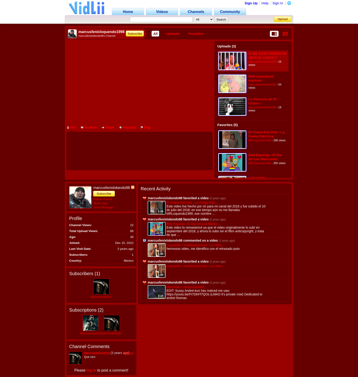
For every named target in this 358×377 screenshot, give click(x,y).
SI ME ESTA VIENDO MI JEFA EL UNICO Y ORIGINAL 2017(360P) (267, 55)
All (155, 34)
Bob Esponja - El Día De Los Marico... (193, 224)
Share (108, 127)
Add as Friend (102, 199)
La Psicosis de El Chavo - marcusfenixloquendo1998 (267, 101)
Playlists (127, 127)
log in (91, 370)
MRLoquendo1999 (259, 140)
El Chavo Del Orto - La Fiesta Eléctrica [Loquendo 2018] (266, 134)
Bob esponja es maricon (261, 78)
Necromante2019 (102, 297)
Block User (100, 203)
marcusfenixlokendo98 (262, 61)
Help (264, 3)
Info (71, 127)
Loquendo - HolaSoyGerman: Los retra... (195, 245)
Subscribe (135, 33)
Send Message (103, 207)
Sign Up (251, 3)
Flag (146, 127)
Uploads (173, 34)
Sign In (277, 3)
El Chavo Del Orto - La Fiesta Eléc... (192, 202)
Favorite (89, 127)
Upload (283, 19)
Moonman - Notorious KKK (185, 287)
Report (128, 353)
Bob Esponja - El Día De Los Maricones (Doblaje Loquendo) (265, 157)
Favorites (196, 34)
